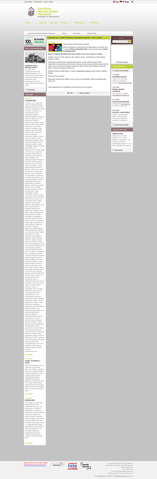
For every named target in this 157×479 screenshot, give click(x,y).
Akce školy (76, 33)
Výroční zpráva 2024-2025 (120, 101)
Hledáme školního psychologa (118, 90)
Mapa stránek (38, 1)
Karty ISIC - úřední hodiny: (121, 112)
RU (128, 2)
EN (115, 2)
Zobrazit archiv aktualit (121, 70)
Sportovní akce (91, 33)
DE (122, 2)
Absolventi (95, 24)
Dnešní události (123, 62)
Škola (30, 24)
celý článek (28, 354)
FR (125, 2)
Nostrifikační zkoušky (119, 76)
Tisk (71, 93)
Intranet (46, 1)
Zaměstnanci (80, 24)
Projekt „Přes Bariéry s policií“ (32, 361)
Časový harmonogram (125, 83)
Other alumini (118, 150)
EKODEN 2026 (30, 400)
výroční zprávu (125, 104)
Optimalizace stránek (120, 476)
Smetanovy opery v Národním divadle (31, 66)
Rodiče (66, 24)
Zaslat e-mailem (84, 93)
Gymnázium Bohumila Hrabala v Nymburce (41, 33)
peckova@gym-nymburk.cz (120, 95)
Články (64, 33)
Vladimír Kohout (117, 133)
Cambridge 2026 (30, 100)
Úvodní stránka (28, 1)
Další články (31, 89)
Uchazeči (54, 24)
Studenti (43, 24)
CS (118, 2)
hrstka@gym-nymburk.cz (84, 71)
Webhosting (101, 476)
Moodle (51, 1)
